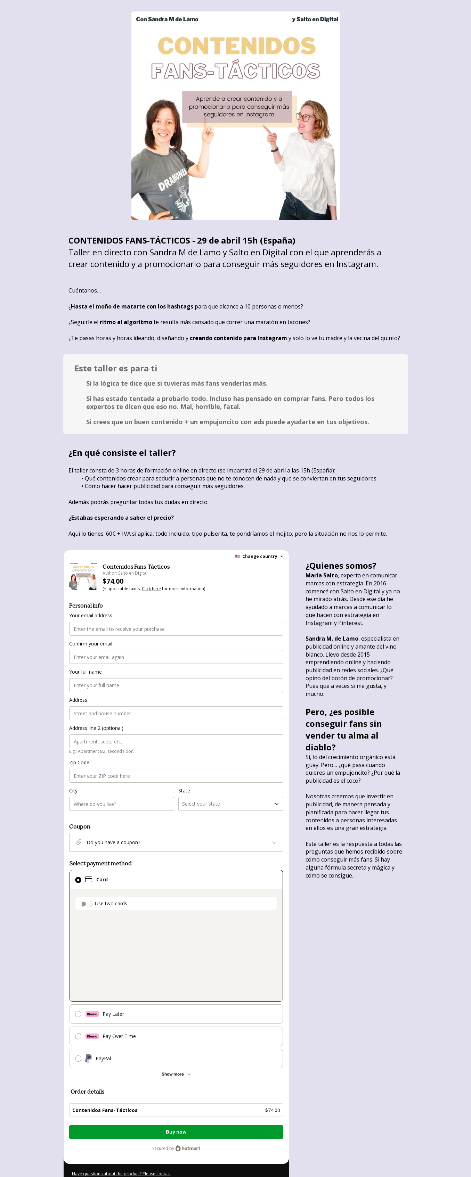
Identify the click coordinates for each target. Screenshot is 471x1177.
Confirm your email (89, 644)
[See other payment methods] (176, 1074)
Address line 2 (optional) (95, 728)
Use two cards (110, 903)
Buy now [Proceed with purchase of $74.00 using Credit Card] (176, 1132)
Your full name (84, 672)
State (184, 790)
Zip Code (79, 762)
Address (78, 700)
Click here (149, 589)
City (73, 790)
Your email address (90, 615)
